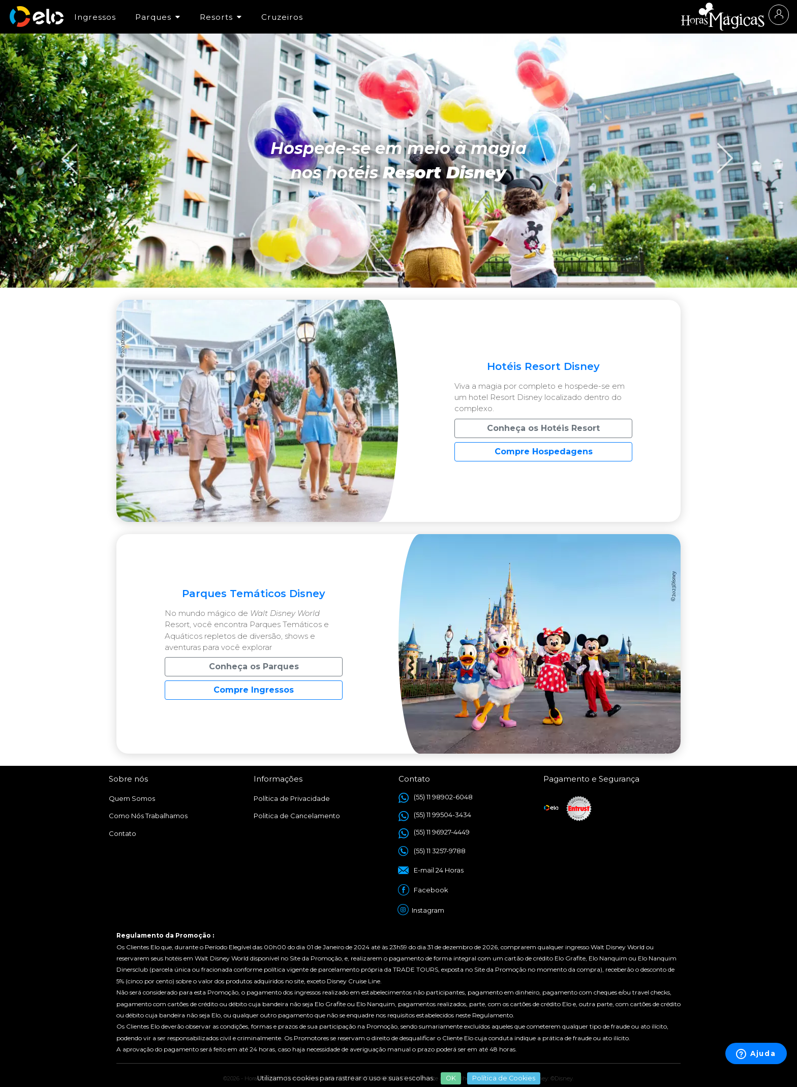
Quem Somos (132, 798)
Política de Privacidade (292, 798)
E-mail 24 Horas (439, 870)
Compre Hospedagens (544, 451)
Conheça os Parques (254, 666)
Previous (66, 148)
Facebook (431, 890)
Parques (157, 17)
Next (721, 148)
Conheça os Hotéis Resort (543, 428)
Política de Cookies (503, 1078)
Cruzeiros (282, 17)
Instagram (429, 910)
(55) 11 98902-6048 (443, 797)
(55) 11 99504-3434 (442, 815)
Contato (122, 833)
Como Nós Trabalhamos (148, 816)
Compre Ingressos (253, 690)
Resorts (221, 17)
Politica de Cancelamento (297, 816)
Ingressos (95, 17)
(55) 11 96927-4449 (442, 832)
